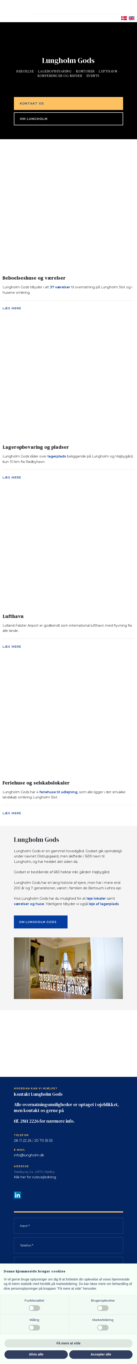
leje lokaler (96, 898)
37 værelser (60, 287)
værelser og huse (29, 904)
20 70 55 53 (43, 1140)
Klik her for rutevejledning (35, 1177)
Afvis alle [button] (36, 1354)
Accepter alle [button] (101, 1354)
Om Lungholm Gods (37, 922)
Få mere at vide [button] (68, 1343)
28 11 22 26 (22, 1140)
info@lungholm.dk (29, 1155)
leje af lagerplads (104, 904)
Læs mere (12, 308)
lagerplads (57, 456)
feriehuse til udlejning (58, 792)
